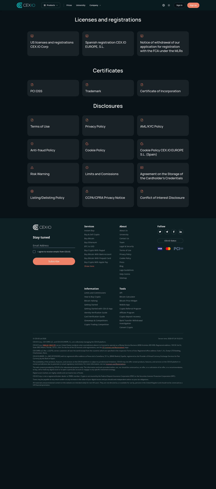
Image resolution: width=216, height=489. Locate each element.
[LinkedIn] (180, 231)
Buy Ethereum (90, 242)
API (121, 293)
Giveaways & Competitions (96, 320)
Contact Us (124, 238)
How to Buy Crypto (92, 296)
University (80, 5)
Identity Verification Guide (95, 312)
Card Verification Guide (94, 316)
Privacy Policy (125, 254)
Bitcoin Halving (91, 300)
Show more (89, 266)
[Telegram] (167, 231)
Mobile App (125, 304)
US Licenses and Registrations (113, 347)
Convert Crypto (126, 327)
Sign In (179, 5)
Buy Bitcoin (89, 238)
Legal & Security (127, 246)
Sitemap (123, 278)
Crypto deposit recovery (130, 316)
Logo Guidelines (127, 270)
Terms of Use (125, 250)
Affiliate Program (127, 312)
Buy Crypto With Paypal (94, 250)
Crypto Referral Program (130, 308)
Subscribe (53, 261)
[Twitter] (160, 231)
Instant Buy (89, 230)
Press (122, 262)
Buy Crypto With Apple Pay (96, 262)
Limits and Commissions (95, 293)
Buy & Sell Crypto (91, 234)
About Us (124, 230)
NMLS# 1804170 (49, 345)
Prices (69, 5)
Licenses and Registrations (115, 364)
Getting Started (91, 304)
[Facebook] (173, 231)
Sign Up (193, 5)
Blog (121, 266)
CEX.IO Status (170, 240)
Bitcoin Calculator (127, 296)
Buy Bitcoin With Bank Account (97, 254)
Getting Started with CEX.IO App (98, 308)
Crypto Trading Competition (96, 324)
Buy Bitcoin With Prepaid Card (97, 258)
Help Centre (125, 274)
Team (122, 242)
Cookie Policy (125, 258)
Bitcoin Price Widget (128, 300)
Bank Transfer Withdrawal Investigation (131, 322)
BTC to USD (89, 246)
